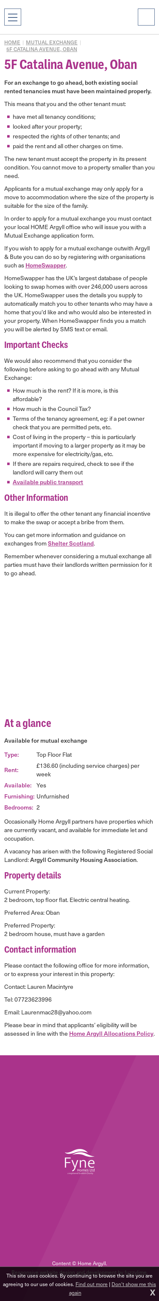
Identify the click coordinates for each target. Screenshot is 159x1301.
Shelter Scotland (71, 543)
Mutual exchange (52, 42)
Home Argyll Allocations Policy (111, 1033)
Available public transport (48, 481)
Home (12, 42)
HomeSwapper (45, 265)
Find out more (91, 1284)
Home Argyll (79, 17)
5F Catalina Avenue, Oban (41, 49)
